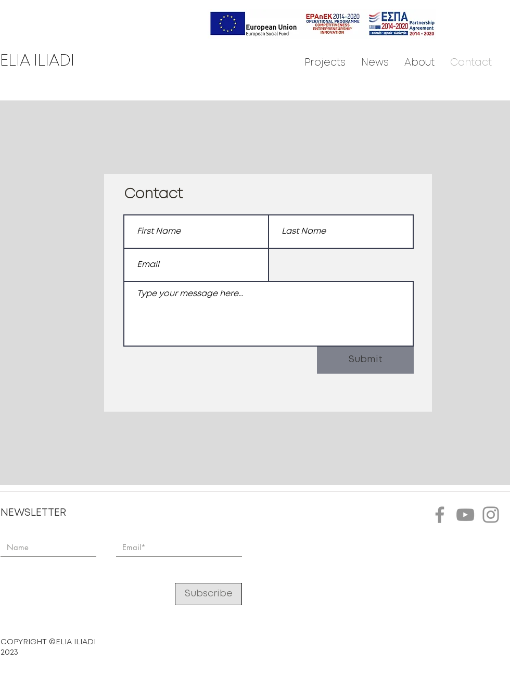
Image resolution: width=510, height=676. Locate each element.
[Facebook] (440, 515)
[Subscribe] (208, 594)
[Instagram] (491, 515)
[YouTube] (465, 515)
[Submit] (365, 360)
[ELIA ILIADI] (49, 61)
